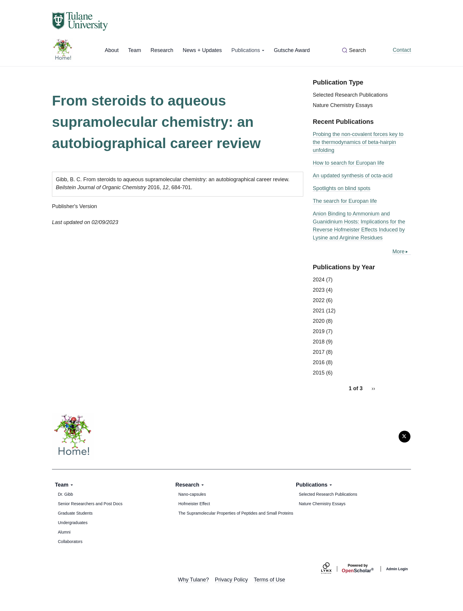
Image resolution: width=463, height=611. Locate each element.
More (398, 252)
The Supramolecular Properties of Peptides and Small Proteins (235, 513)
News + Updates (202, 50)
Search (357, 50)
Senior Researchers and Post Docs (90, 503)
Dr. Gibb (65, 494)
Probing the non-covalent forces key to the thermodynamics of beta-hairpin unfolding (358, 142)
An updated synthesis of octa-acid (352, 176)
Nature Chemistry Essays (343, 105)
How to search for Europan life (348, 163)
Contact (402, 50)
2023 (319, 290)
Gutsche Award (292, 50)
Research (162, 50)
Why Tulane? (193, 580)
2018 (319, 342)
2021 (319, 311)
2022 (319, 300)
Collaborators (70, 541)
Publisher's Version (74, 206)
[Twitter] (404, 437)
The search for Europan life (345, 201)
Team (134, 50)
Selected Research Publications (350, 95)
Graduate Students (75, 513)
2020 (319, 321)
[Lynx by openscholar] (331, 569)
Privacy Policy (231, 580)
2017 (319, 352)
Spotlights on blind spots (341, 188)
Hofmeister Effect (194, 503)
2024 (319, 280)
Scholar (358, 568)
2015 (319, 373)
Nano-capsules (192, 494)
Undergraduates (72, 522)
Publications (247, 50)
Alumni (64, 532)
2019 (319, 331)
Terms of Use (269, 580)
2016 (319, 362)
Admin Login (397, 569)
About (112, 50)
